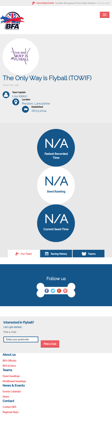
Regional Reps (11, 412)
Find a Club (50, 344)
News (6, 396)
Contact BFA (9, 407)
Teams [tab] (89, 253)
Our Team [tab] (23, 253)
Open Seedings (11, 376)
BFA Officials (9, 360)
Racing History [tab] (56, 253)
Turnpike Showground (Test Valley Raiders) (75, 3)
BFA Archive (9, 365)
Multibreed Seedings (14, 381)
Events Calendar (12, 391)
